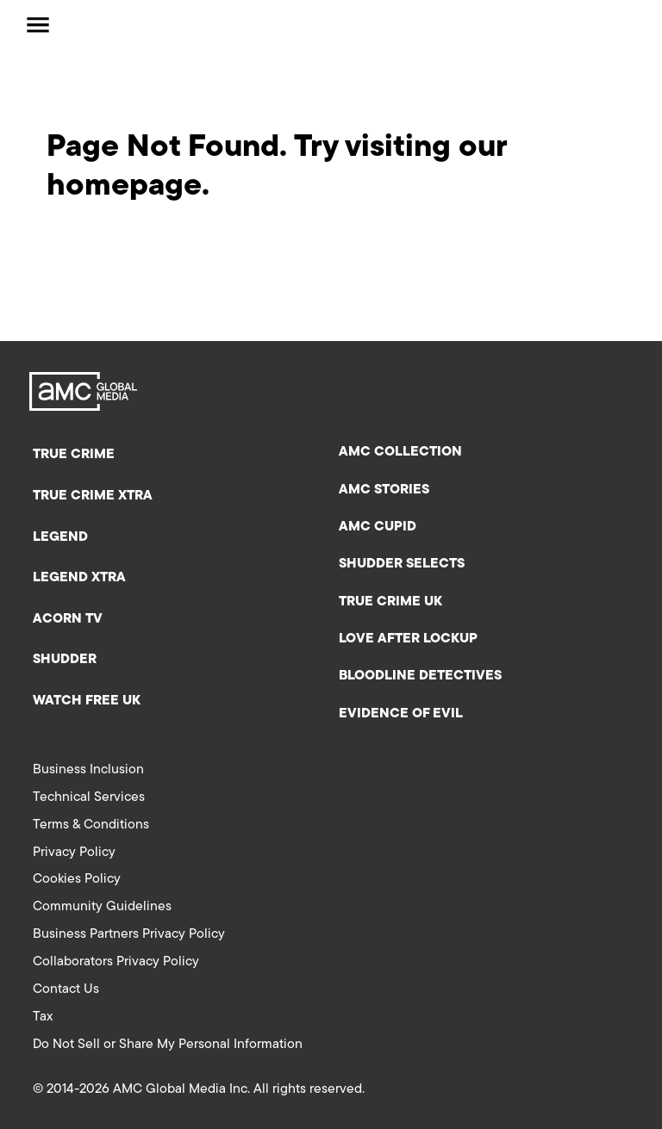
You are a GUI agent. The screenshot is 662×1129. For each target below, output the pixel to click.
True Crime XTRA (93, 496)
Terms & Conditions (91, 825)
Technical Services (89, 797)
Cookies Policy (77, 879)
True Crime (74, 455)
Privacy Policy (74, 852)
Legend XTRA (79, 578)
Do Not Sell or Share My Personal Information (168, 1044)
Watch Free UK (87, 701)
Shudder (65, 660)
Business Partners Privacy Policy (129, 934)
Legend (60, 537)
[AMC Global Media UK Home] (109, 24)
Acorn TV (68, 619)
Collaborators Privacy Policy (116, 962)
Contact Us (66, 989)
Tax (43, 1017)
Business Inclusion (88, 770)
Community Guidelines (102, 907)
